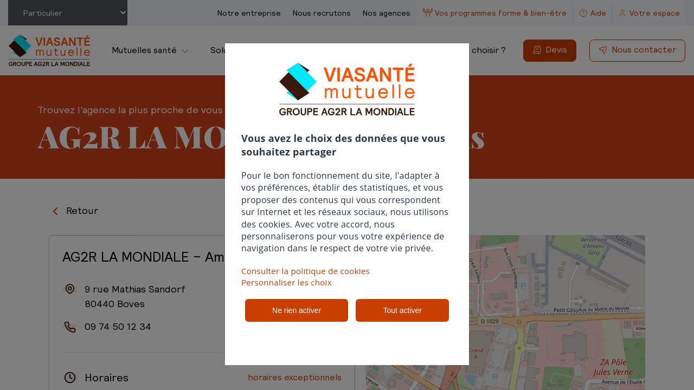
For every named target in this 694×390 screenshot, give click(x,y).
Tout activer (402, 310)
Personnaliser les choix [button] (286, 282)
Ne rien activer (296, 310)
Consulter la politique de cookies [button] (305, 270)
